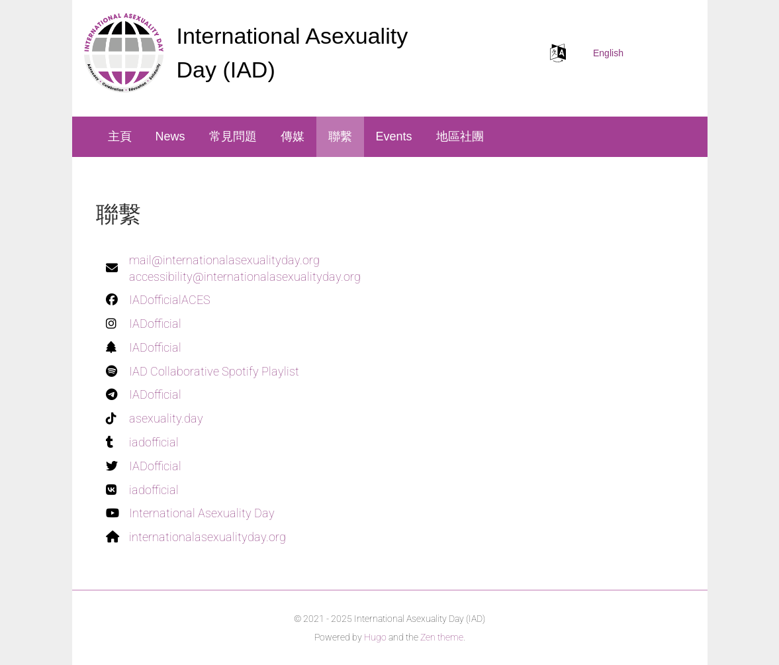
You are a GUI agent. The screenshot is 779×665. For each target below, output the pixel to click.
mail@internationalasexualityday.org (224, 260)
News (170, 136)
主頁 (120, 136)
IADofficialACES (169, 300)
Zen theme (441, 637)
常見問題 (233, 136)
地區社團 (460, 136)
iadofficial (154, 442)
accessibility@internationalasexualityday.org (245, 276)
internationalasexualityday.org (207, 537)
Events (394, 136)
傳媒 (292, 136)
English (608, 53)
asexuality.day (166, 418)
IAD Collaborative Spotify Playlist (214, 371)
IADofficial (155, 324)
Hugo (375, 637)
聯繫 (340, 136)
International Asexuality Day (202, 513)
